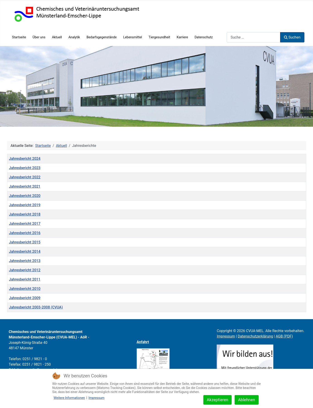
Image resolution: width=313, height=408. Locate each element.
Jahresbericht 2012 (25, 270)
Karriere (182, 37)
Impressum (226, 336)
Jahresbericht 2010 (25, 289)
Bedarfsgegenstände (102, 37)
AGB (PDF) (284, 336)
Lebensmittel (132, 37)
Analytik (74, 37)
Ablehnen (246, 399)
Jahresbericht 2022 (25, 177)
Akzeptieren (217, 399)
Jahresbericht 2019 (25, 205)
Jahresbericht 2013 (25, 261)
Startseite (19, 37)
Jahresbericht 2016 (25, 233)
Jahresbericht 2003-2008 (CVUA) (36, 307)
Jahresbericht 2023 (25, 168)
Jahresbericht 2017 (25, 223)
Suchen (292, 37)
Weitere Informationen (69, 398)
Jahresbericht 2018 (25, 214)
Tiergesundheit (159, 37)
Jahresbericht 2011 (25, 279)
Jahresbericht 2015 (25, 242)
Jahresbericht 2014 (25, 251)
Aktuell (57, 37)
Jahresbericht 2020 (25, 196)
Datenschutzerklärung (255, 336)
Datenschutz (203, 37)
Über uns (39, 37)
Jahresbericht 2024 (25, 158)
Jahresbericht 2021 (25, 186)
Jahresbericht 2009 (25, 298)
